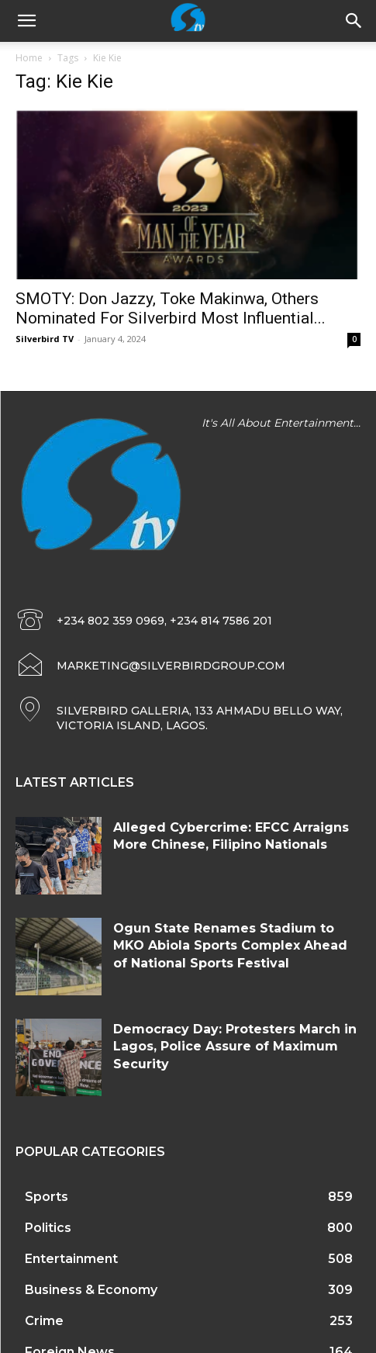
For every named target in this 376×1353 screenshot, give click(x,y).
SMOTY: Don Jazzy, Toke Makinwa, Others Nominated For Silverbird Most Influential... (171, 308)
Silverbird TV (45, 338)
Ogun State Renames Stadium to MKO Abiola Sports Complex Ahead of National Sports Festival (230, 946)
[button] (354, 21)
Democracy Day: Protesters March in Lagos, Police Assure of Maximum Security (235, 1046)
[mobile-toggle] (26, 21)
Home (29, 57)
